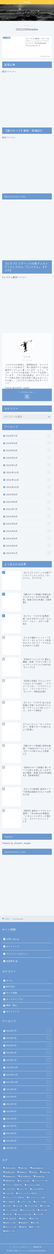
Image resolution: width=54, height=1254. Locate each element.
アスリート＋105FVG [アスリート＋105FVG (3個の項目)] (13, 1185)
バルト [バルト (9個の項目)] (18, 1206)
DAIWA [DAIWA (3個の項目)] (22, 1172)
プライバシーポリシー (17, 954)
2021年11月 (28, 479)
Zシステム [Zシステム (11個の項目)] (24, 1181)
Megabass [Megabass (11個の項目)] (10, 1176)
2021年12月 (28, 472)
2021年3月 (28, 538)
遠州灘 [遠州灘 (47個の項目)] (24, 1223)
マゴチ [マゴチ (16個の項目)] (43, 1210)
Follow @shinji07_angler (17, 388)
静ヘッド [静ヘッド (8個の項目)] (35, 1227)
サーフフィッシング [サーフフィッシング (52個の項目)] (37, 1197)
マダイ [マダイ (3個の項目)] (8, 1214)
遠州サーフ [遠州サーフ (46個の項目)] (10, 1223)
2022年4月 (28, 443)
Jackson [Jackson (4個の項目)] (46, 1172)
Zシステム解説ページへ (27, 302)
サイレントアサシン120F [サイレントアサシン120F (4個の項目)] (27, 1193)
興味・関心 (11, 1005)
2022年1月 (28, 465)
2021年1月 (28, 552)
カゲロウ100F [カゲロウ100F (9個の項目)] (37, 1189)
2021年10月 (28, 486)
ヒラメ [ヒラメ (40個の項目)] (46, 1206)
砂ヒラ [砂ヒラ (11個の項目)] (35, 1218)
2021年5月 (28, 523)
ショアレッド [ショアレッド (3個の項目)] (25, 1202)
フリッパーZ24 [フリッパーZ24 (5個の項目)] (11, 1210)
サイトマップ (12, 946)
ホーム (9, 980)
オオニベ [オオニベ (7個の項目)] (23, 1189)
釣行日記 (10, 987)
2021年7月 (28, 508)
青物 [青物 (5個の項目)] (23, 1227)
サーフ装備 (11, 993)
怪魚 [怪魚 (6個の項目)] (23, 1218)
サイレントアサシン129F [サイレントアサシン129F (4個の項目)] (14, 1197)
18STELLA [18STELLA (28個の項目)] (10, 1168)
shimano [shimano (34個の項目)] (40, 1176)
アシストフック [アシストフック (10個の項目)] (41, 1181)
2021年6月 (28, 516)
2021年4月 (28, 530)
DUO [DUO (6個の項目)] (34, 1172)
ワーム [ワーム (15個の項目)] (39, 1214)
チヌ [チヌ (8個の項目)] (7, 1206)
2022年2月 (28, 457)
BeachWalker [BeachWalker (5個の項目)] (37, 1168)
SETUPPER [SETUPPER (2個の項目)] (25, 1176)
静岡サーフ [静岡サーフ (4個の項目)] (10, 1231)
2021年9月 (28, 494)
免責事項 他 (12, 961)
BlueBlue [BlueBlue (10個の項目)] (9, 1172)
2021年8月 (28, 501)
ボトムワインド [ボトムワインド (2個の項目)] (28, 1210)
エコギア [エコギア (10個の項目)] (9, 1189)
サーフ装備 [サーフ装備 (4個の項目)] (10, 1202)
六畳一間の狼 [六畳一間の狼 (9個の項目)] (10, 1218)
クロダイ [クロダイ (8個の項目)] (9, 1193)
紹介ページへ (27, 96)
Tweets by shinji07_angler (16, 843)
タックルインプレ (14, 999)
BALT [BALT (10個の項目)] (23, 1168)
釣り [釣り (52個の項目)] (36, 1223)
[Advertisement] (27, 229)
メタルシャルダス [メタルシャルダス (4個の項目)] (24, 1214)
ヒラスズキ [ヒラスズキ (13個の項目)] (32, 1206)
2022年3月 (28, 450)
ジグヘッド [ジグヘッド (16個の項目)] (41, 1202)
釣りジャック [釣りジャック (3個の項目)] (10, 1227)
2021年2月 (28, 545)
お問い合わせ (12, 939)
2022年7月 (28, 435)
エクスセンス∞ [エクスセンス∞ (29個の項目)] (33, 1185)
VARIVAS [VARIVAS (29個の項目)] (10, 1181)
